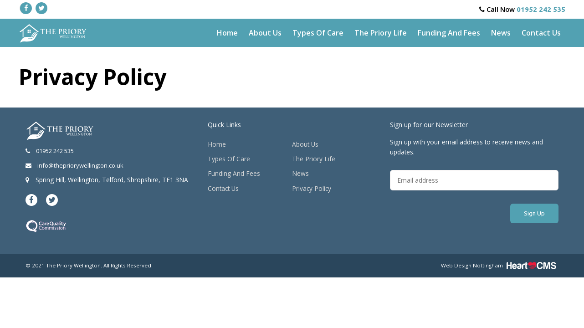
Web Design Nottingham (472, 265)
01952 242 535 (541, 9)
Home (227, 33)
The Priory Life (380, 33)
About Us (265, 33)
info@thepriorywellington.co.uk (74, 165)
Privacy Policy (311, 188)
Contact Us (541, 33)
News (501, 33)
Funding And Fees (449, 33)
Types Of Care (317, 33)
